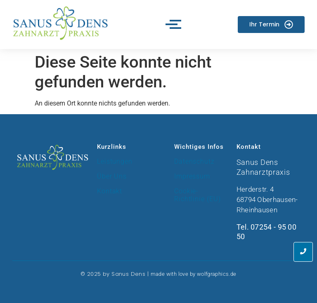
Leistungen (114, 161)
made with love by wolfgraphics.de (194, 274)
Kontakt (109, 191)
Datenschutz (194, 161)
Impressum (192, 176)
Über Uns (112, 176)
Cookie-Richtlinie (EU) (197, 195)
